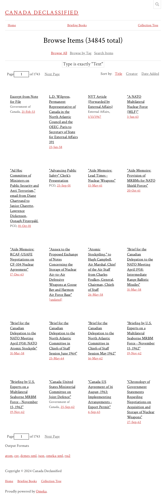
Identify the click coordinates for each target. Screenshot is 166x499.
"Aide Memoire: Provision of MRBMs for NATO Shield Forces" (141, 178)
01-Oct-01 (24, 226)
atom (9, 455)
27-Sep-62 (134, 422)
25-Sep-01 (64, 185)
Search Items (103, 53)
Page (18, 74)
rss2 (67, 455)
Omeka (41, 491)
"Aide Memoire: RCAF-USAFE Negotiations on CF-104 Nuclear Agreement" (22, 259)
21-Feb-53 (28, 112)
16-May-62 (95, 358)
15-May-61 (95, 185)
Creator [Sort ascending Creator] (132, 73)
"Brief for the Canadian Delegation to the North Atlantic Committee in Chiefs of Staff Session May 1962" (102, 338)
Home (12, 25)
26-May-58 (95, 295)
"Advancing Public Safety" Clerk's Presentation (62, 175)
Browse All (59, 53)
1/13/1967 (94, 117)
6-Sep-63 (94, 412)
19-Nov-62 (134, 353)
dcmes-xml (28, 455)
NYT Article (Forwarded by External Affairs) (100, 101)
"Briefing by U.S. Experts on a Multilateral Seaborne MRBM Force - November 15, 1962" (141, 336)
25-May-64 (56, 358)
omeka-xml (54, 455)
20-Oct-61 (133, 190)
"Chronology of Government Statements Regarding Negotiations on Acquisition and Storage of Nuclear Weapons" (140, 399)
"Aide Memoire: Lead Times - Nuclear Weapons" (101, 175)
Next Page (52, 74)
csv (16, 455)
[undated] (55, 300)
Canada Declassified (42, 12)
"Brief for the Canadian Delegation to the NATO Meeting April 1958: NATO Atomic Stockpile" (23, 336)
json (41, 455)
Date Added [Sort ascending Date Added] (150, 73)
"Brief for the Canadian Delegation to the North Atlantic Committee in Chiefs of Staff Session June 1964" (63, 338)
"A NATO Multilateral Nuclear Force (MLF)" (137, 104)
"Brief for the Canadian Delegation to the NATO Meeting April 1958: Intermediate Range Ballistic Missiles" (140, 267)
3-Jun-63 (133, 117)
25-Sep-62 (68, 407)
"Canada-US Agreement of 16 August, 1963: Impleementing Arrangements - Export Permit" (100, 394)
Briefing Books (77, 25)
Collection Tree (148, 25)
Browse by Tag (80, 53)
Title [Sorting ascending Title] (118, 73)
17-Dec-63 (17, 274)
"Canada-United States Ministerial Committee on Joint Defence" (62, 389)
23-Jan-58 (55, 147)
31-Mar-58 (134, 289)
